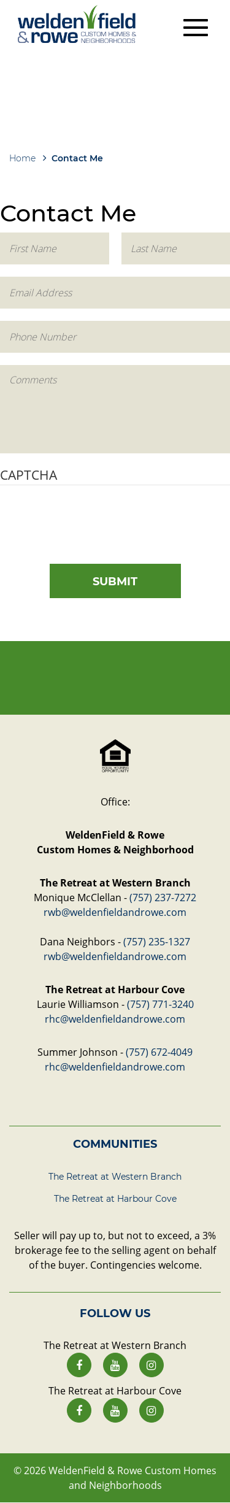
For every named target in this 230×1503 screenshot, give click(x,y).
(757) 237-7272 (162, 897)
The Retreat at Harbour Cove (115, 1198)
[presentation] (93, 521)
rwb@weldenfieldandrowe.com (115, 912)
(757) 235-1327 (156, 941)
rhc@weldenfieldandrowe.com (115, 1019)
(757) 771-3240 (160, 1004)
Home (22, 158)
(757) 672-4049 (159, 1052)
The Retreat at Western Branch (115, 1176)
